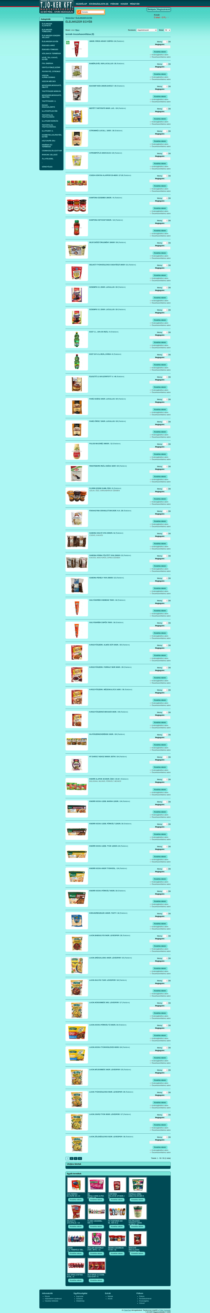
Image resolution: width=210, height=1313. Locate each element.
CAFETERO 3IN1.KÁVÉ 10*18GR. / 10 (116, 1195)
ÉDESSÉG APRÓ (48, 45)
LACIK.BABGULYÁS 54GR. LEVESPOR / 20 (109, 935)
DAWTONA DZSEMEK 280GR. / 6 (105, 198)
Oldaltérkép (80, 1301)
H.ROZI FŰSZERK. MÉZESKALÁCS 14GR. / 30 (110, 690)
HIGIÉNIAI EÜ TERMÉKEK (47, 146)
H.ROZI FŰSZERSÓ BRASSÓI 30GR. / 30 (108, 712)
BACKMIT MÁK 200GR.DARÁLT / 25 (107, 86)
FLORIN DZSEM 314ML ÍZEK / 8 (105, 488)
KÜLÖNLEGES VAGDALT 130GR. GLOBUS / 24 (135, 1222)
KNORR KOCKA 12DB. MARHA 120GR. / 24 (109, 801)
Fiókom (141, 1296)
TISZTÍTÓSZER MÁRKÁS (51, 91)
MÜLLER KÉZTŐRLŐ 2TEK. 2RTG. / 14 (95, 1249)
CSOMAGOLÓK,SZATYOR (52, 151)
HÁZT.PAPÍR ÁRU (48, 141)
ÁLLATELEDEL (47, 159)
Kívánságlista (144, 1301)
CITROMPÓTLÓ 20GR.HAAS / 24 (105, 153)
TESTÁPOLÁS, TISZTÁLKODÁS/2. (49, 126)
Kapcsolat (79, 1296)
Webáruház (69, 18)
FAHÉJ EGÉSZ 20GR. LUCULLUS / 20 (107, 399)
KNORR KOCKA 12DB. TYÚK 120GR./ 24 (108, 846)
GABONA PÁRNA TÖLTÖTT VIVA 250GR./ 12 (110, 555)
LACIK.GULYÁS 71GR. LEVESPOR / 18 (108, 980)
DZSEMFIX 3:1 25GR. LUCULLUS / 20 (107, 309)
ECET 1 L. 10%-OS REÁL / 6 (103, 332)
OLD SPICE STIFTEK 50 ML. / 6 (75, 1276)
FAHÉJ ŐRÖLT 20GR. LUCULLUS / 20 (107, 421)
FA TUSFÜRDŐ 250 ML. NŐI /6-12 (115, 1222)
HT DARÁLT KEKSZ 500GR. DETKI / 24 (108, 757)
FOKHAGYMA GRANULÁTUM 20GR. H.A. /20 (110, 511)
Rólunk (47, 1296)
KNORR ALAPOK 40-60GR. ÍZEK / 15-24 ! (108, 779)
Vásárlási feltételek (51, 1301)
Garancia (79, 1299)
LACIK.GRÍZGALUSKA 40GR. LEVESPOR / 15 (110, 958)
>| (79, 1158)
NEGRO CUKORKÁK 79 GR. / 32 (116, 1249)
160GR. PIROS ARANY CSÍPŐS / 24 (106, 41)
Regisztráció (163, 9)
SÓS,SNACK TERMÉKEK (51, 53)
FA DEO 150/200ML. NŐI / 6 (94, 1222)
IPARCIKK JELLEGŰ (49, 155)
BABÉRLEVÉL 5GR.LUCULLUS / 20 (106, 64)
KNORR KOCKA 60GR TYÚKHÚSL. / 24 (108, 868)
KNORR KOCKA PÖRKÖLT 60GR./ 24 (107, 891)
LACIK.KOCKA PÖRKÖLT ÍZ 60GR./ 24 (107, 1025)
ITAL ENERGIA (47, 63)
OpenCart (127, 1310)
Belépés (152, 9)
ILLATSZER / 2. (47, 131)
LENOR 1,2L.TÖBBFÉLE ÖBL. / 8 (75, 1249)
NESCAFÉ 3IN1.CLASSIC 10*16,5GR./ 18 (134, 1249)
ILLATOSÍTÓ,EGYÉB (49, 111)
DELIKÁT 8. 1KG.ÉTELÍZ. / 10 (73, 1222)
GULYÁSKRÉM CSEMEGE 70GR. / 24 (107, 600)
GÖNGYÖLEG (47, 167)
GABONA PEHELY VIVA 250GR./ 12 (106, 578)
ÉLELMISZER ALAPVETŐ (47, 25)
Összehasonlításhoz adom (161, 57)
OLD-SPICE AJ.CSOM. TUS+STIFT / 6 (95, 1276)
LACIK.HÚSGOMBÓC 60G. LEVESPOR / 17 (109, 1002)
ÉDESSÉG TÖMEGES (50, 49)
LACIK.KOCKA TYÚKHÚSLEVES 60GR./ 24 (109, 1047)
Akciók (110, 1299)
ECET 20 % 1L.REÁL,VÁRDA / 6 (105, 354)
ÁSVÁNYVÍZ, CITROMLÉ (51, 71)
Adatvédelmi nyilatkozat (53, 1299)
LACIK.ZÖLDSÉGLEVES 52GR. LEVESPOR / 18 (111, 1137)
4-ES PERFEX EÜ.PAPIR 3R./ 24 (73, 1195)
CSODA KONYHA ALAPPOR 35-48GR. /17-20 (110, 175)
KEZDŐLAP (81, 4)
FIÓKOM (114, 4)
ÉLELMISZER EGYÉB (50, 41)
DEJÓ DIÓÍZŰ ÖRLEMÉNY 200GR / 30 (107, 242)
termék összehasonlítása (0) (79, 34)
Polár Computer (165, 1310)
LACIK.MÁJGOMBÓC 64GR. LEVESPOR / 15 (110, 1070)
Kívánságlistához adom (160, 55)
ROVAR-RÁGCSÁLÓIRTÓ (48, 106)
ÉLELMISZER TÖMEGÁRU (47, 31)
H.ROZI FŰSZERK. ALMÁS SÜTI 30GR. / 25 (109, 645)
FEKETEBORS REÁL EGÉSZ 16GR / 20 (108, 466)
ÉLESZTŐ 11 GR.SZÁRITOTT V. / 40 (106, 377)
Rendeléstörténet (145, 1299)
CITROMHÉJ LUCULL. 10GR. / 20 (105, 131)
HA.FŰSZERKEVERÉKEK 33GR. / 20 (107, 734)
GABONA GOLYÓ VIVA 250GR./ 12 (106, 533)
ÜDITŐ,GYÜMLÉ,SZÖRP (51, 67)
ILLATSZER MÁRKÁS (50, 121)
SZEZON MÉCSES (49, 81)
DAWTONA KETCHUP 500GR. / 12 (106, 220)
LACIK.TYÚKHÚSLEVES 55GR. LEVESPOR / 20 (111, 1092)
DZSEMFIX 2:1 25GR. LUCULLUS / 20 (107, 287)
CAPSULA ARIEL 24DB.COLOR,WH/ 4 (136, 1195)
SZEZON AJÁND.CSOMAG (48, 76)
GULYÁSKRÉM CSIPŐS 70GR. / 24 (106, 622)
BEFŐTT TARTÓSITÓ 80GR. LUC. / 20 (107, 108)
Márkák (110, 1296)
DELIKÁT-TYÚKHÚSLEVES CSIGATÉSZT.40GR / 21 (112, 265)
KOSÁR (124, 4)
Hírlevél (142, 1303)
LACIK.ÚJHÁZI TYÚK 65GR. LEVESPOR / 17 (110, 1114)
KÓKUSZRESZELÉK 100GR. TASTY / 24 (108, 913)
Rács (77, 30)
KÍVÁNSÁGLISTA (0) (98, 4)
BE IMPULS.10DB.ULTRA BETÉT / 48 (95, 1195)
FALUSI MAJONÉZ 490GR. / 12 (105, 444)
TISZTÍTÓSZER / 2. (49, 101)
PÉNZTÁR (135, 4)
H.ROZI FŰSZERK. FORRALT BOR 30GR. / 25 (110, 667)
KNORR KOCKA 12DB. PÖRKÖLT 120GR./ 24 (110, 824)
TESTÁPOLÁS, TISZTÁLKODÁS (48, 116)
